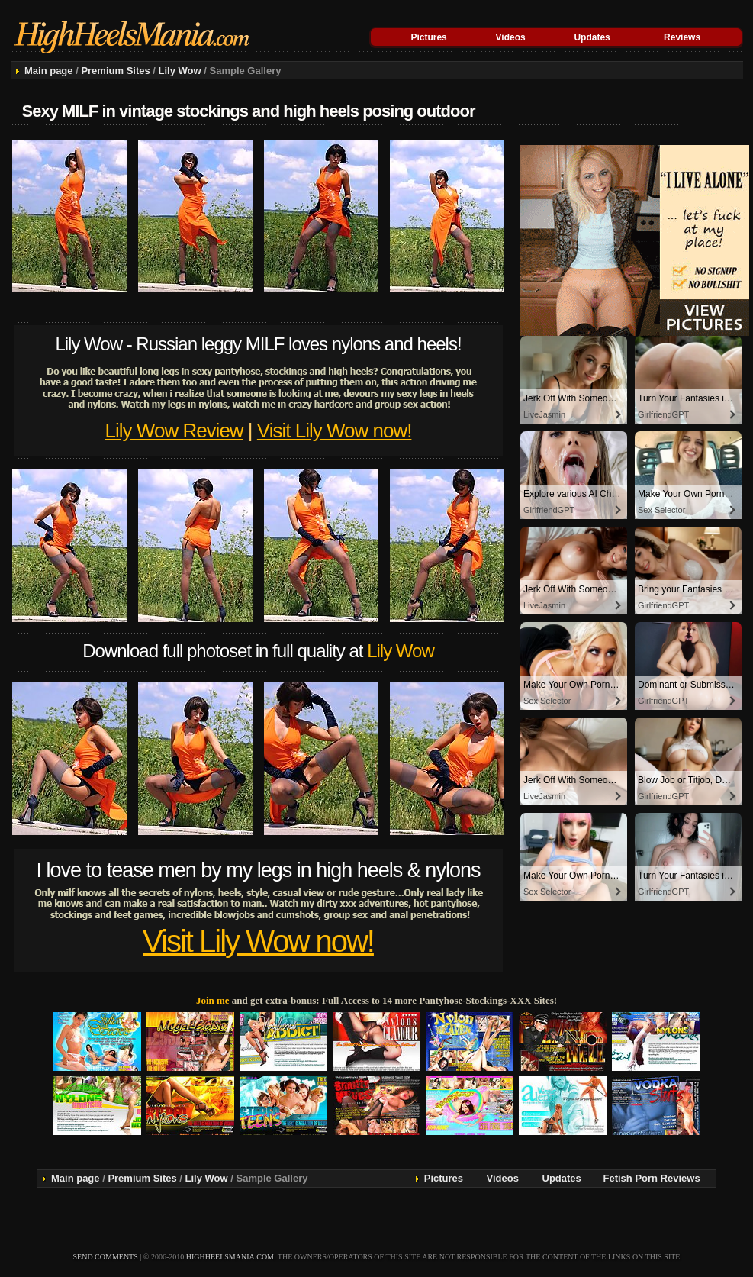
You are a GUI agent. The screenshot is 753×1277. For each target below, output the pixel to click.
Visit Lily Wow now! (334, 430)
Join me (213, 1000)
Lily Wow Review (174, 430)
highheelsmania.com (230, 1257)
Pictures (428, 37)
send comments (105, 1257)
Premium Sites (115, 70)
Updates (592, 37)
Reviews (682, 37)
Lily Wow (180, 70)
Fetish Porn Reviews (651, 1178)
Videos (511, 37)
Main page (48, 70)
